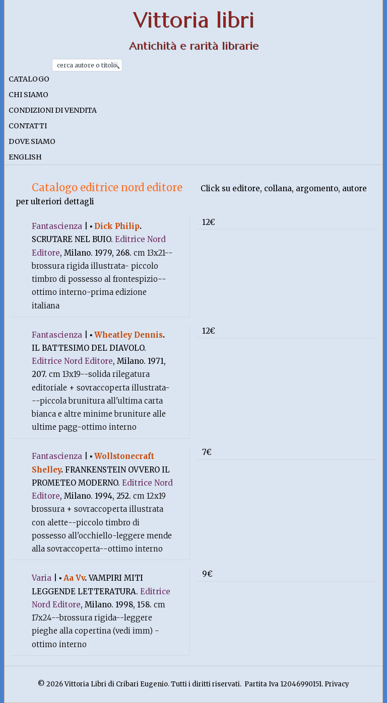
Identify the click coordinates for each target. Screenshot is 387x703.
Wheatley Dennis (128, 335)
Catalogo (29, 79)
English (25, 157)
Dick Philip (117, 226)
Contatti (28, 125)
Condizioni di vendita (53, 110)
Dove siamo (32, 141)
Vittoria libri (193, 20)
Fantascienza (57, 226)
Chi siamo (28, 94)
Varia (41, 578)
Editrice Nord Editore (72, 361)
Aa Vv (74, 578)
